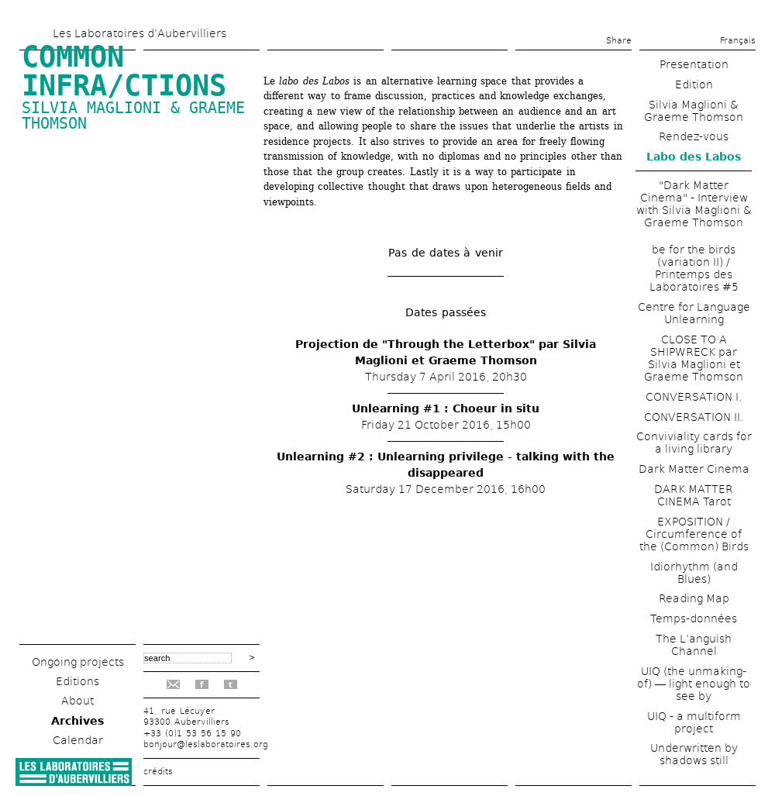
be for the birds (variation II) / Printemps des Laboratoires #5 (694, 268)
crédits (158, 772)
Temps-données (693, 618)
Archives (77, 721)
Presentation (694, 64)
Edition (694, 84)
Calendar (78, 740)
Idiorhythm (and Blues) (694, 572)
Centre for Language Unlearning (694, 313)
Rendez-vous (693, 136)
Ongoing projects (78, 662)
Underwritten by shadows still (694, 754)
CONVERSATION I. (694, 397)
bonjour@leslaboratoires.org (205, 744)
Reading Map (694, 598)
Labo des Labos (693, 156)
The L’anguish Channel (694, 644)
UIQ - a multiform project (694, 722)
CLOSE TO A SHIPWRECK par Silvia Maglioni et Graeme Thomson (693, 358)
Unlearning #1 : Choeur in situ (445, 408)
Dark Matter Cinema (694, 469)
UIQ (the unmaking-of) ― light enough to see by (693, 683)
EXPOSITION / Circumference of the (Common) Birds (694, 534)
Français (738, 41)
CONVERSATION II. (693, 417)
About (77, 700)
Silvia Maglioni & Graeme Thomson (133, 115)
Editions (77, 681)
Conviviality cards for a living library (694, 442)
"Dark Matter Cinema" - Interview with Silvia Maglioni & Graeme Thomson (694, 204)
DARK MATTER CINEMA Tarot (693, 495)
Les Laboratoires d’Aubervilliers (139, 33)
